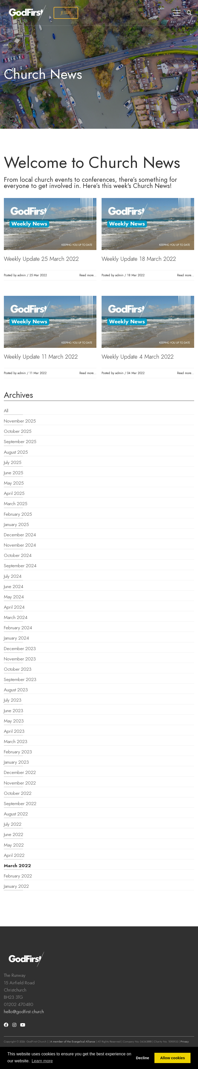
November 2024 (20, 545)
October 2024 (17, 555)
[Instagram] (14, 1025)
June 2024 (13, 586)
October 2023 (17, 669)
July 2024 (12, 576)
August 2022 (16, 814)
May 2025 (14, 483)
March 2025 (15, 503)
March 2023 (15, 741)
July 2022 (12, 824)
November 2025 (20, 421)
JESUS (66, 12)
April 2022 (14, 855)
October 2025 (17, 431)
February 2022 (18, 876)
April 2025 (14, 493)
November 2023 (20, 659)
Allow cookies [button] (172, 1058)
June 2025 (13, 472)
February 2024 (18, 627)
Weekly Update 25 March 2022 (41, 259)
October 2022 (17, 793)
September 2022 (20, 803)
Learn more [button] (42, 1061)
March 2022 (17, 865)
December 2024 (20, 534)
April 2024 (14, 607)
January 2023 (16, 762)
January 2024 (16, 638)
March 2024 (15, 617)
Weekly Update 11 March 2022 (41, 356)
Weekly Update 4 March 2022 (138, 356)
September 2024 (20, 565)
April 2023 (14, 731)
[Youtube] (22, 1025)
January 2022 (16, 886)
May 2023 (14, 721)
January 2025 (16, 524)
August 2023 (16, 689)
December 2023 (20, 648)
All (6, 410)
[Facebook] (6, 1025)
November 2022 (20, 783)
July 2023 (12, 700)
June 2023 (13, 710)
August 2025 (16, 452)
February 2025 (18, 514)
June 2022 (13, 834)
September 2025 (20, 441)
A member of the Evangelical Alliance (72, 1041)
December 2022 (20, 772)
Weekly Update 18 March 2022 (139, 259)
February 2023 (18, 751)
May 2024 (14, 596)
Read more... (87, 275)
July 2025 (12, 462)
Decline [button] (142, 1058)
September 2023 (20, 679)
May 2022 (14, 845)
